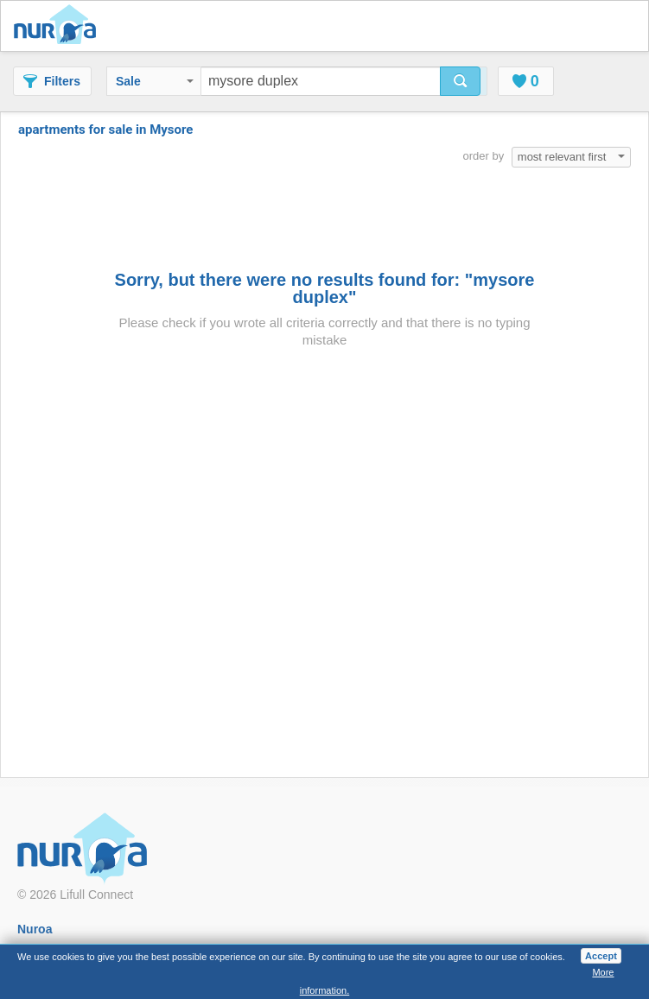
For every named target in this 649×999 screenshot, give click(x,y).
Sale (155, 81)
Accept (601, 956)
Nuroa (59, 25)
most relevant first (571, 156)
